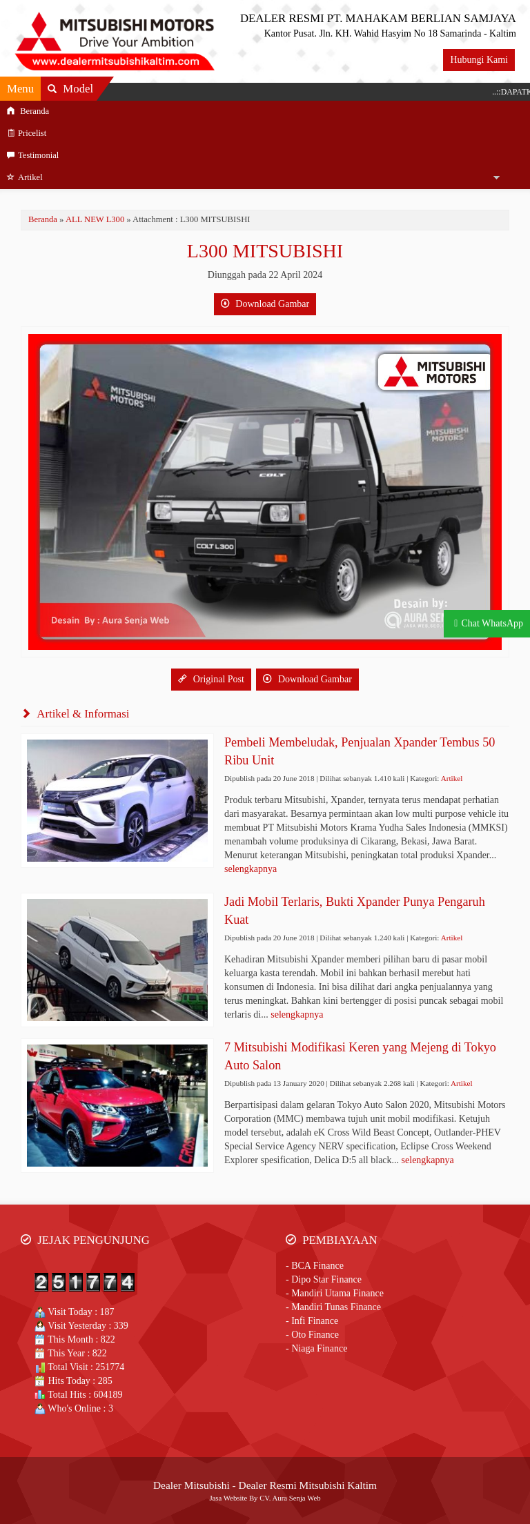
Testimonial (33, 155)
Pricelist (26, 133)
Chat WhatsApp (492, 623)
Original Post (211, 679)
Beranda (28, 111)
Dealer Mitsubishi (191, 1485)
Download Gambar (265, 304)
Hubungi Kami (479, 60)
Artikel (25, 177)
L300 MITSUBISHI (265, 250)
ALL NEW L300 (95, 219)
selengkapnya (250, 869)
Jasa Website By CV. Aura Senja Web (264, 1498)
